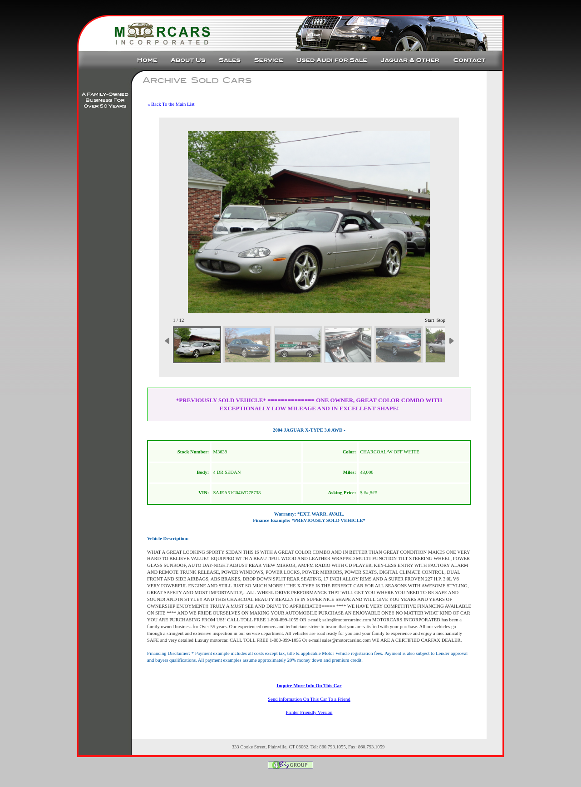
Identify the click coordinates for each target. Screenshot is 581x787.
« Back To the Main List (171, 104)
